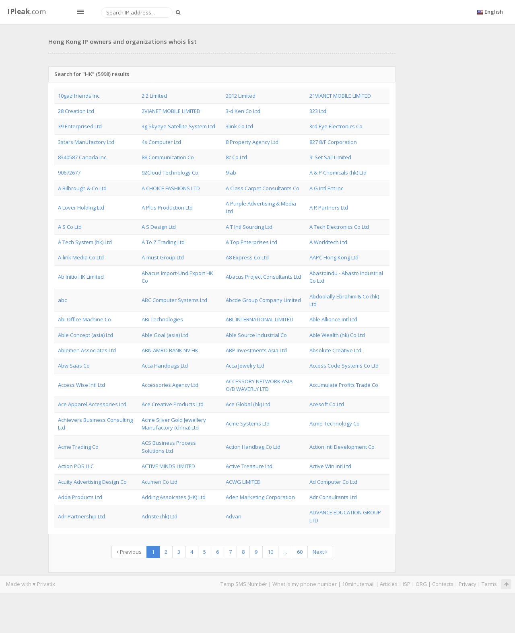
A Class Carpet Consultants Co (262, 188)
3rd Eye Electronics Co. (336, 126)
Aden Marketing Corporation (260, 497)
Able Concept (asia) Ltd (85, 335)
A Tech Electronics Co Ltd (339, 226)
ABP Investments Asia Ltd (256, 350)
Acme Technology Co (334, 423)
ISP (406, 584)
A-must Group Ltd (163, 257)
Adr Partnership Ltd (81, 516)
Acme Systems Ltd (248, 423)
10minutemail (358, 584)
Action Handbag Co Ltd (253, 446)
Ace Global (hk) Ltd (248, 404)
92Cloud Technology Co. (171, 172)
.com (26, 11)
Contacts (442, 584)
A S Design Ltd (159, 226)
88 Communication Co (168, 157)
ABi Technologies (162, 319)
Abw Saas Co (74, 365)
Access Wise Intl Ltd (81, 384)
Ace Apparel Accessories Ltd (92, 404)
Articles (389, 584)
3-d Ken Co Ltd (243, 111)
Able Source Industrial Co (256, 335)
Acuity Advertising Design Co (92, 481)
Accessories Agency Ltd (170, 384)
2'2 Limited (154, 95)
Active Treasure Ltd (249, 466)
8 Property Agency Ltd (252, 142)
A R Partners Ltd (328, 207)
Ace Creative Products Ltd (173, 404)
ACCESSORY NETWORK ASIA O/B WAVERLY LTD (259, 385)
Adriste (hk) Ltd (159, 516)
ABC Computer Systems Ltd (174, 300)
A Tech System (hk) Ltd (85, 242)
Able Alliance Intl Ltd (333, 319)
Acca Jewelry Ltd (245, 365)
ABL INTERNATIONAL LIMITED (259, 319)
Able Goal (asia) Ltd (165, 335)
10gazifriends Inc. (79, 95)
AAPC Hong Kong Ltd (333, 257)
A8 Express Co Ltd (247, 257)
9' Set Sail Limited (330, 157)
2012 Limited (240, 95)
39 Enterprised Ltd (80, 126)
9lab (231, 172)
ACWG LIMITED (243, 481)
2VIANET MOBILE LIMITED (171, 111)
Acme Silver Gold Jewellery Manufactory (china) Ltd (174, 423)
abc (62, 300)
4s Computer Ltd (161, 142)
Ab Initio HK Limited (81, 276)
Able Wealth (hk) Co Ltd (337, 335)
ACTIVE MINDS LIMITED (168, 466)
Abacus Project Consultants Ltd (263, 276)
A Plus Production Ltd (167, 207)
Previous (129, 551)
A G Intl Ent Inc (326, 188)
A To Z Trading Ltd (163, 242)
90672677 (69, 172)
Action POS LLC (76, 466)
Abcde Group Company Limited (263, 300)
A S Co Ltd (70, 226)
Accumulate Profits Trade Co (343, 384)
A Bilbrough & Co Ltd (82, 188)
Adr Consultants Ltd (333, 497)
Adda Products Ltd (80, 497)
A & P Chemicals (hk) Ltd (338, 172)
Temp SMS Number (243, 584)
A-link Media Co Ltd (81, 257)
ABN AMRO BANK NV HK (170, 350)
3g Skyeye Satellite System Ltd (178, 126)
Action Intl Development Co (342, 446)
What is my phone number (304, 584)
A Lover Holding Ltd (81, 207)
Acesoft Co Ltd (326, 404)
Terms (489, 584)
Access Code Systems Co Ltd (344, 365)
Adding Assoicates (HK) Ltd (174, 497)
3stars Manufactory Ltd (86, 142)
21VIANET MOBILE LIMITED (340, 95)
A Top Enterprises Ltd (251, 242)
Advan (233, 516)
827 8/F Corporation (333, 142)
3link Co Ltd (239, 126)
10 (270, 551)
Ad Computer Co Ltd (333, 481)
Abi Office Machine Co (84, 319)
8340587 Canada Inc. (82, 157)
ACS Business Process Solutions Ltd (169, 446)
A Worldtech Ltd (328, 242)
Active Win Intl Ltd (330, 466)
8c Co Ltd (236, 157)
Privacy (467, 584)
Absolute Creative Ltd (335, 350)
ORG (421, 584)
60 (300, 551)
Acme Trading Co (78, 446)
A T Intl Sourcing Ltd (249, 226)
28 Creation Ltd (76, 111)
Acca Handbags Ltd (165, 365)
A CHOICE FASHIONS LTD (171, 188)
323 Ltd (317, 111)
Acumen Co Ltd (159, 481)
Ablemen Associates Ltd (87, 350)
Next (320, 551)
